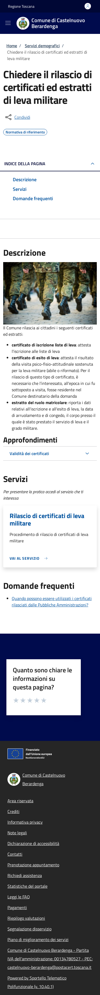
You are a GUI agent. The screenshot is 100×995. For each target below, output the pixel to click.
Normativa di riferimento (25, 131)
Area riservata (20, 800)
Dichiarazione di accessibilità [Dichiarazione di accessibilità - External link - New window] (33, 843)
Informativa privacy (25, 822)
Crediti (13, 811)
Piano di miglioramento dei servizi (38, 939)
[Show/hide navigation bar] (8, 22)
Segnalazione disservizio (29, 929)
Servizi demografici (42, 45)
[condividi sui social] (17, 117)
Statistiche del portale (27, 886)
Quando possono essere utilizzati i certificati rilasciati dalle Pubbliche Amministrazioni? (52, 601)
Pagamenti (17, 907)
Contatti (14, 854)
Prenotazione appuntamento (33, 865)
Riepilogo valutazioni (26, 918)
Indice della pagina (24, 163)
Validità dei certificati (29, 453)
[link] (30, 558)
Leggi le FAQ (18, 897)
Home (11, 45)
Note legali (17, 833)
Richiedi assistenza (24, 875)
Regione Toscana (21, 6)
